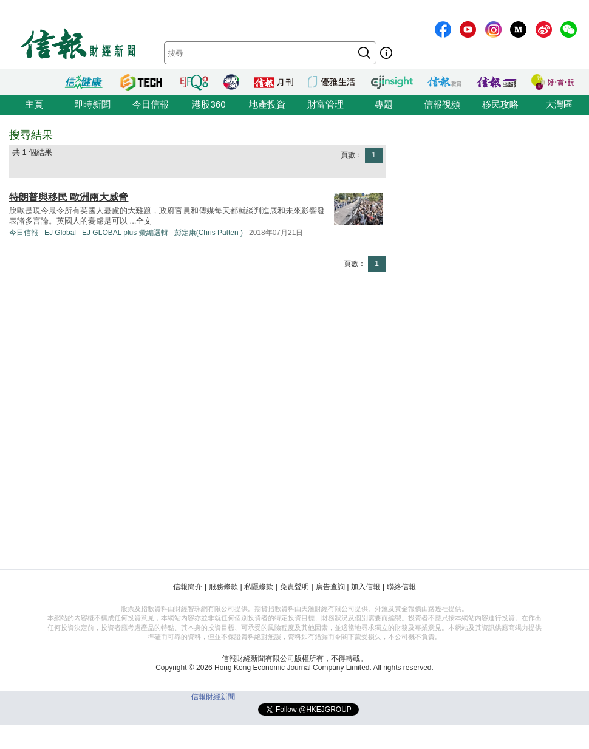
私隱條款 (258, 587)
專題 (384, 104)
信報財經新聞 (213, 697)
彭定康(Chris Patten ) (208, 232)
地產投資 (267, 104)
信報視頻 (442, 104)
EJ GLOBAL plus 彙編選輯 (125, 232)
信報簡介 (187, 587)
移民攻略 (500, 104)
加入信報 (365, 587)
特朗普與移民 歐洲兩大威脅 (68, 197)
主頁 (34, 104)
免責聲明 (294, 587)
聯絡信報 (401, 587)
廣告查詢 (330, 587)
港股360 (208, 104)
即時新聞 (92, 104)
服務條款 (223, 587)
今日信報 (150, 104)
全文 (144, 220)
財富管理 (325, 104)
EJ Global (60, 232)
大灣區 (559, 104)
